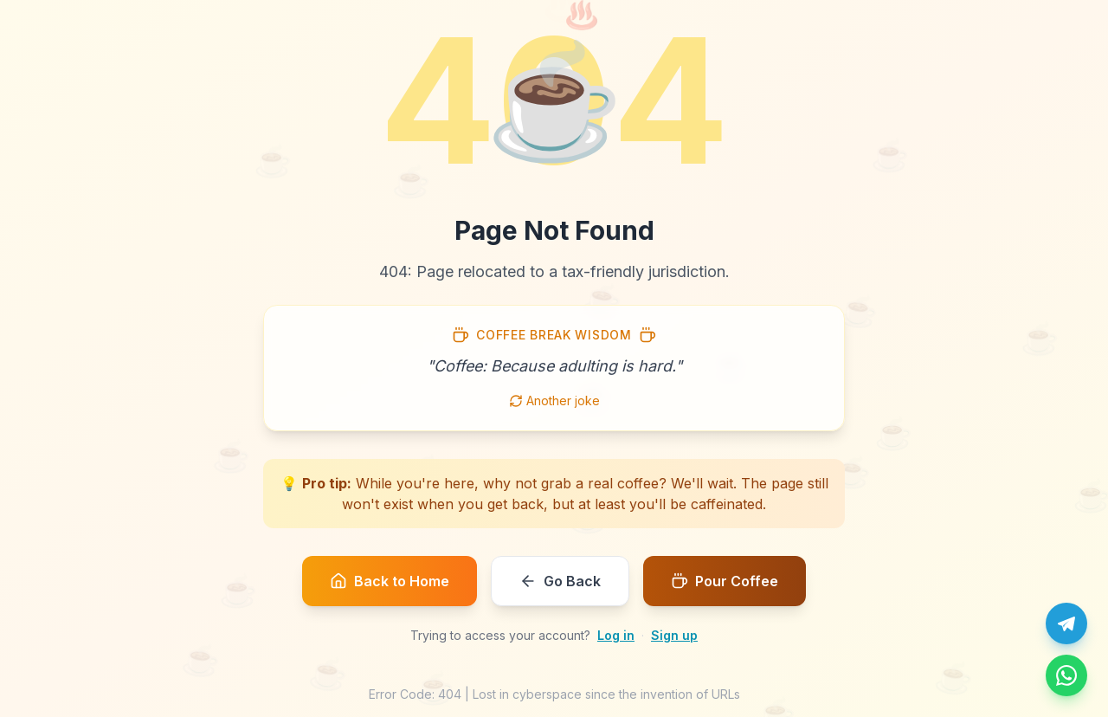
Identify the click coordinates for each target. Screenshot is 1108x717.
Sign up (674, 635)
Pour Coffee (724, 581)
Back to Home (389, 581)
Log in (616, 635)
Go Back (560, 581)
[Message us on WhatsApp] (1066, 675)
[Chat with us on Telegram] (1066, 623)
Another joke (554, 400)
